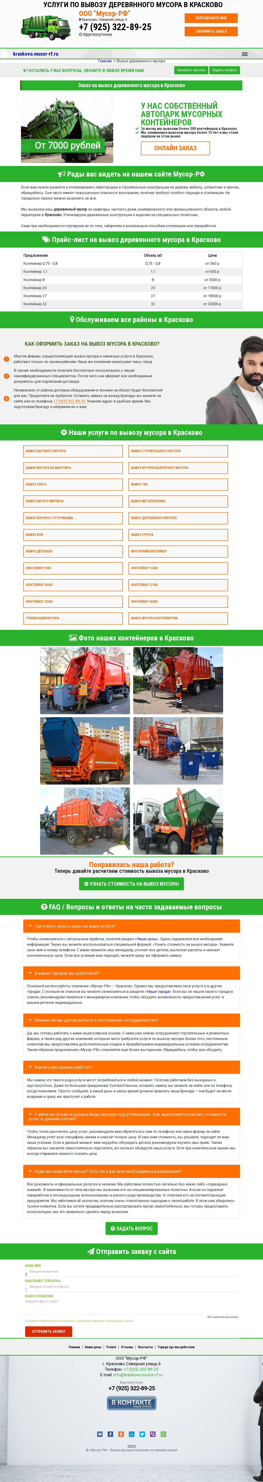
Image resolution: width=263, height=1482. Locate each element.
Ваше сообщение (39, 1294)
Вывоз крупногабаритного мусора (159, 468)
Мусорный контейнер (149, 551)
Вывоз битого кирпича (44, 501)
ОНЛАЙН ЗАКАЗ (175, 148)
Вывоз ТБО (139, 484)
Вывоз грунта (142, 535)
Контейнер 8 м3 (38, 568)
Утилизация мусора (42, 618)
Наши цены (147, 938)
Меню (245, 52)
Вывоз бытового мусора (46, 451)
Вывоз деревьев (39, 551)
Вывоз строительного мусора (156, 451)
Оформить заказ (211, 31)
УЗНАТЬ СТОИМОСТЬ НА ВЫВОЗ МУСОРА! (131, 884)
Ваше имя (33, 1263)
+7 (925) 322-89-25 (115, 27)
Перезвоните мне (211, 18)
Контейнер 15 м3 (144, 568)
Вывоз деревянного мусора (154, 518)
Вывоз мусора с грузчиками (49, 518)
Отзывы (127, 1345)
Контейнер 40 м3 (144, 601)
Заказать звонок (191, 70)
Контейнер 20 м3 (39, 585)
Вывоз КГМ (34, 535)
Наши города (158, 990)
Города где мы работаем (176, 1345)
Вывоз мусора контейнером (154, 618)
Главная (74, 1345)
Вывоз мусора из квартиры (48, 468)
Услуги (111, 1345)
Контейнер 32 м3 (39, 601)
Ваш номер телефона (42, 1279)
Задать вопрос (224, 70)
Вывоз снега (36, 484)
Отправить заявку (48, 1329)
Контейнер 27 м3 (144, 585)
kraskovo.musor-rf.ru (35, 54)
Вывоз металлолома (148, 501)
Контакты (145, 1345)
